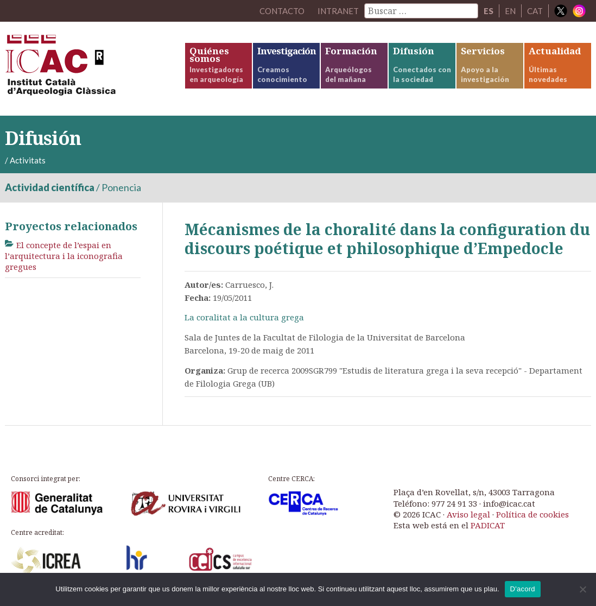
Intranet (338, 11)
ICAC (86, 69)
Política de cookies (532, 514)
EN (510, 11)
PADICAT (488, 525)
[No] (582, 589)
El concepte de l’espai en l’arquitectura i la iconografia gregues (64, 256)
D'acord (522, 589)
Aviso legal (468, 514)
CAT (535, 11)
